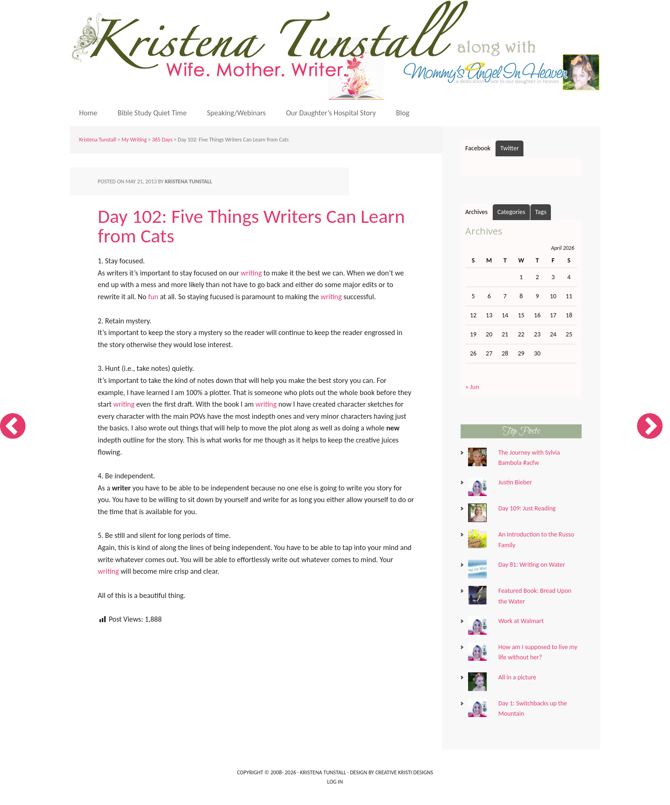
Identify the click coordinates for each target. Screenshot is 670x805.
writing (251, 272)
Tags (541, 212)
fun (153, 296)
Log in (335, 781)
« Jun (472, 387)
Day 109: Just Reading (527, 508)
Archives (476, 212)
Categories (511, 212)
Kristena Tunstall (337, 50)
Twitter (509, 148)
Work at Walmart (520, 621)
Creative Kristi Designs (404, 772)
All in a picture (517, 677)
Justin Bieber (515, 482)
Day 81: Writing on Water (531, 565)
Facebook (477, 148)
